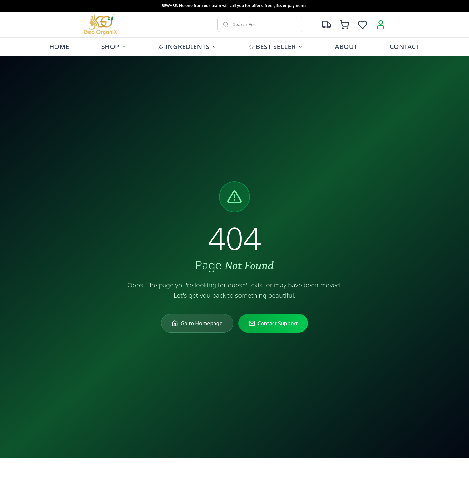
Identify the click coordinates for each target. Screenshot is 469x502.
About (346, 46)
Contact (405, 46)
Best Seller (276, 46)
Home (59, 46)
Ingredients (187, 46)
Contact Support (273, 323)
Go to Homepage (197, 323)
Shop (113, 46)
